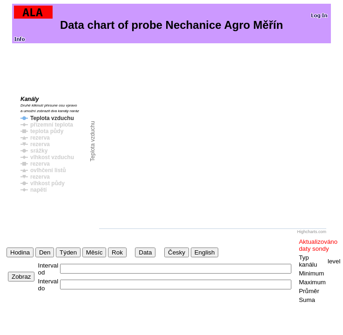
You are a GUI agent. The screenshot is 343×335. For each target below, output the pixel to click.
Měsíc (94, 252)
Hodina (20, 252)
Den (44, 252)
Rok (117, 252)
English (205, 252)
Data (145, 252)
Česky (176, 252)
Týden (68, 252)
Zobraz (21, 276)
